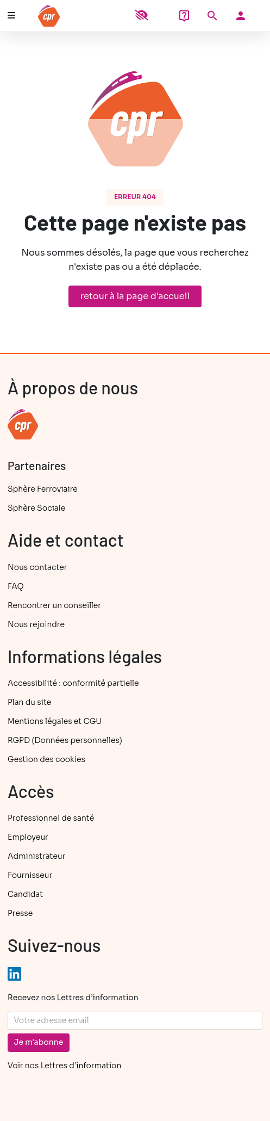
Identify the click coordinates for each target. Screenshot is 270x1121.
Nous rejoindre (36, 624)
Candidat (25, 894)
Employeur (28, 837)
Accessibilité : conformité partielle (73, 683)
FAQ (16, 586)
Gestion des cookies (46, 759)
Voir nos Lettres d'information (64, 1065)
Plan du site (29, 702)
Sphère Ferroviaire (43, 489)
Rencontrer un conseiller (54, 605)
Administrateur (36, 856)
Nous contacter (37, 567)
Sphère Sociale (36, 508)
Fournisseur (30, 875)
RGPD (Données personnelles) (65, 740)
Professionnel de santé (51, 818)
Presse (20, 913)
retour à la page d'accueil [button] (135, 296)
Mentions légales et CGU (55, 721)
